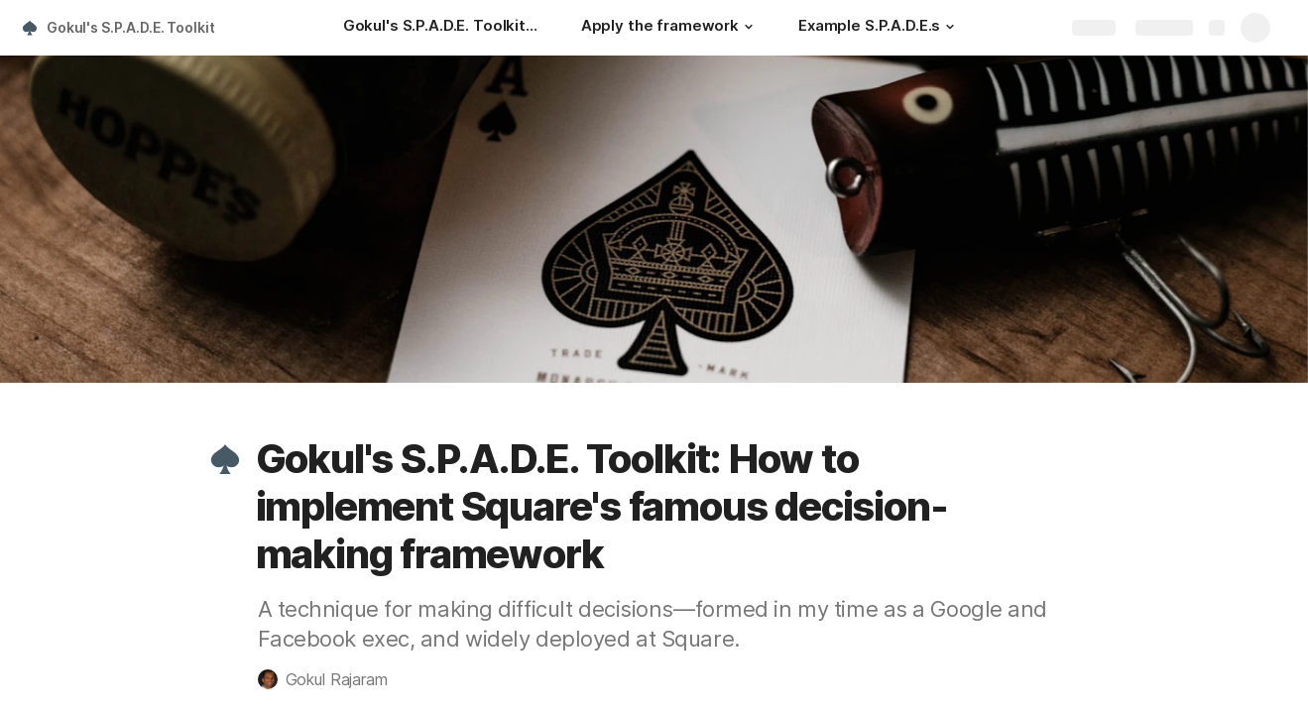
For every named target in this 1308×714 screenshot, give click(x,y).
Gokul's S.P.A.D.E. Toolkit (130, 27)
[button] (749, 27)
